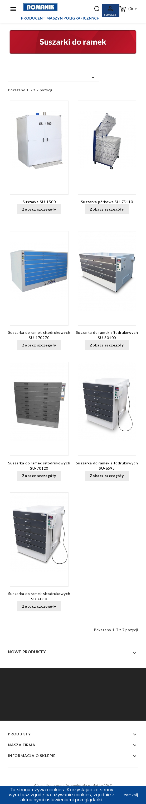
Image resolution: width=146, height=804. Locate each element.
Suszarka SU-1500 (39, 201)
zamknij (131, 795)
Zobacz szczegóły (39, 209)
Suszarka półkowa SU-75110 (107, 201)
